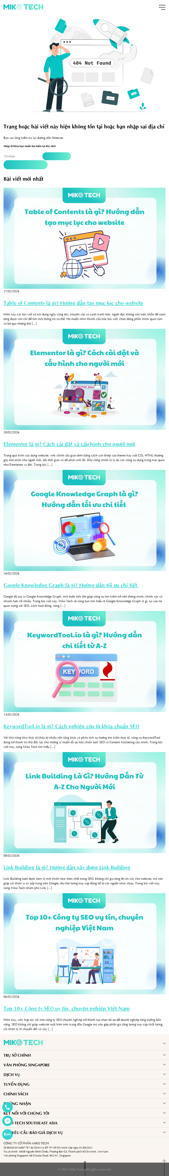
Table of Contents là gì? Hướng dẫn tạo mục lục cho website (73, 302)
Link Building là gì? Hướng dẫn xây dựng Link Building (67, 867)
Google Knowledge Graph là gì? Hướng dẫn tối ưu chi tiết (71, 584)
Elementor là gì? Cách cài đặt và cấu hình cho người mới (69, 443)
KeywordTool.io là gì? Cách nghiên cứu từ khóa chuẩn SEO (71, 725)
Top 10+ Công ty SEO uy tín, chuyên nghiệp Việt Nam (67, 1008)
